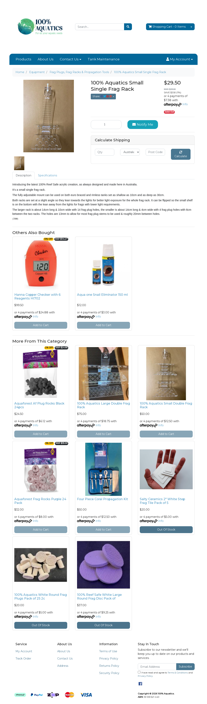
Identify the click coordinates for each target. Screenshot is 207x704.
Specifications (47, 175)
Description (23, 175)
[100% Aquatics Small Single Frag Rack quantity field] (106, 124)
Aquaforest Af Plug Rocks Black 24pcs (39, 405)
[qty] (104, 152)
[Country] (130, 152)
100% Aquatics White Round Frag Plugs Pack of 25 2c (40, 596)
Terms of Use (108, 651)
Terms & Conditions (178, 672)
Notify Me (142, 124)
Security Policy (109, 673)
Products (23, 59)
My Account (23, 651)
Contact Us (69, 59)
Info (185, 104)
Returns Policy (109, 666)
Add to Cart (41, 325)
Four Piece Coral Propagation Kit (102, 499)
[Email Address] (157, 666)
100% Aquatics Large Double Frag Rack (103, 405)
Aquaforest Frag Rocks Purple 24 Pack (40, 501)
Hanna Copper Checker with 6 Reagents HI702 (37, 296)
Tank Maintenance (104, 59)
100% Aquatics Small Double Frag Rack (166, 405)
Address (62, 666)
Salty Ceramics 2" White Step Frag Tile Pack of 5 (162, 501)
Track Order (23, 658)
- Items (167, 27)
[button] (179, 59)
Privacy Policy (108, 658)
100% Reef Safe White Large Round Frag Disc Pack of (99, 596)
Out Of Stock (166, 529)
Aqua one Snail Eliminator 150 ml (102, 295)
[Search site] (128, 26)
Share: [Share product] (102, 96)
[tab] (23, 175)
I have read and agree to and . (165, 674)
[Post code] (155, 152)
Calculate (180, 154)
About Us (46, 59)
